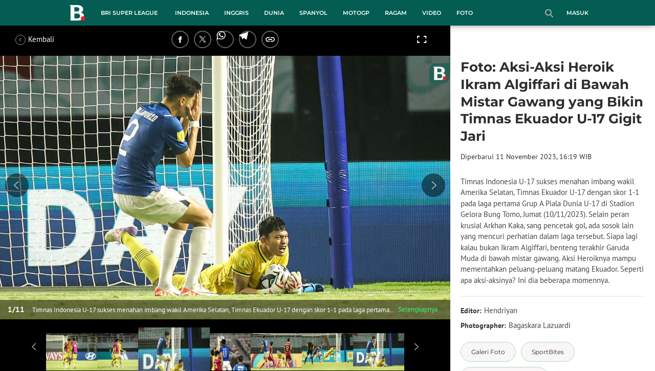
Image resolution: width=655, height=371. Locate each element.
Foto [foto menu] (464, 12)
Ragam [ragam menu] (396, 12)
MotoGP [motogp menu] (356, 12)
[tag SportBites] (548, 352)
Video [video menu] (431, 12)
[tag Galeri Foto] (488, 352)
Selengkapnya (418, 309)
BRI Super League (129, 12)
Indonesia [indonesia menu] (192, 12)
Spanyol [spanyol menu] (313, 12)
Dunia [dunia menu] (274, 12)
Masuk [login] (577, 12)
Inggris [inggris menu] (236, 12)
